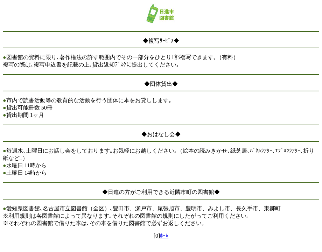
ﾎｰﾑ (164, 236)
